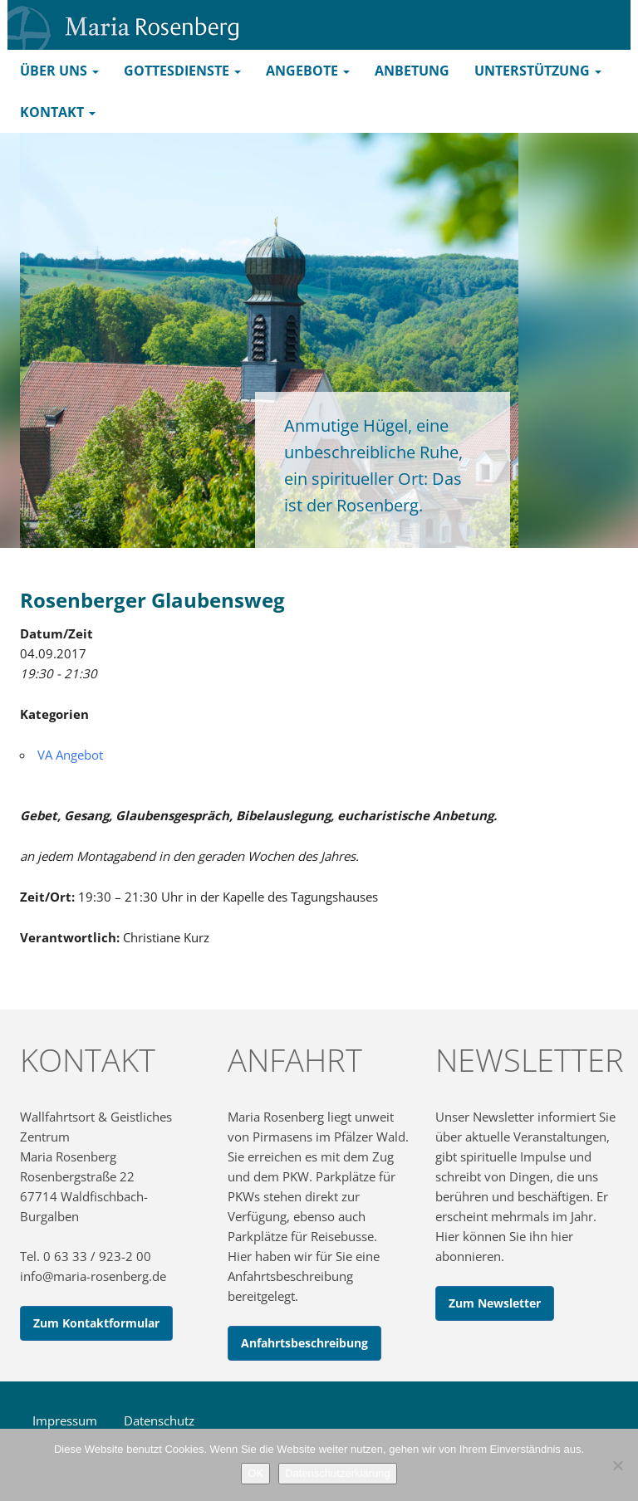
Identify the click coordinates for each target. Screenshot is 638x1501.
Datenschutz (159, 1420)
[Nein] (617, 1465)
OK (255, 1473)
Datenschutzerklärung (337, 1473)
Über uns (59, 70)
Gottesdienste (182, 70)
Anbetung (412, 70)
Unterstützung (537, 70)
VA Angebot (70, 754)
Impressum (64, 1420)
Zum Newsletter (495, 1303)
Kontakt (58, 112)
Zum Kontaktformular (96, 1323)
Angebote (308, 70)
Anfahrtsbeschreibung (304, 1343)
